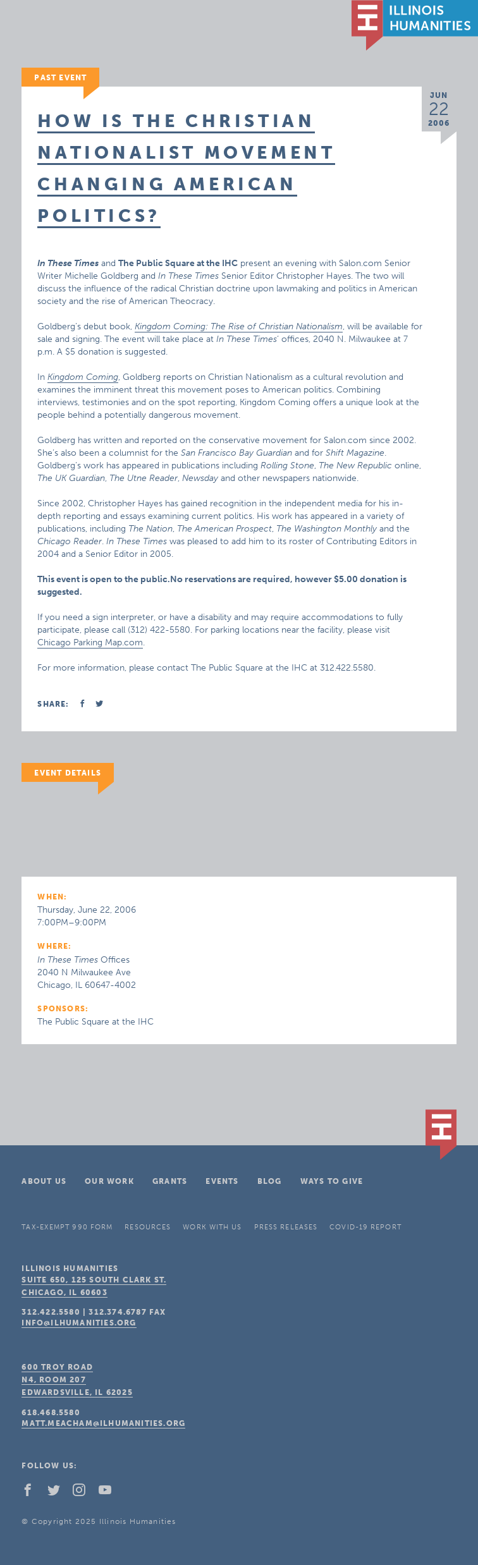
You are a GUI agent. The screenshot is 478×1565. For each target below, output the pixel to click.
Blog (269, 1181)
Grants (169, 1181)
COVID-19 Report (365, 1227)
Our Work (109, 1181)
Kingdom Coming (82, 377)
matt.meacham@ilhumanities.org (103, 1423)
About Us (43, 1181)
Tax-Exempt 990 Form (67, 1227)
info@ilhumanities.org (78, 1322)
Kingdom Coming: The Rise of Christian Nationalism (239, 326)
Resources (148, 1227)
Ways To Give (331, 1181)
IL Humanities (415, 25)
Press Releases (285, 1227)
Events (221, 1181)
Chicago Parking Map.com (90, 642)
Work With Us (212, 1227)
